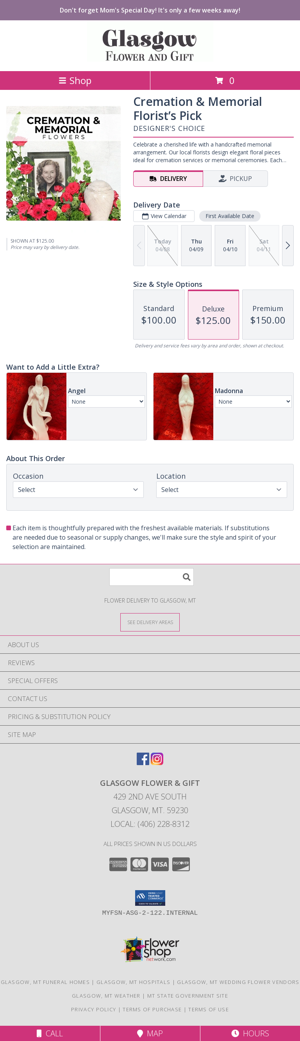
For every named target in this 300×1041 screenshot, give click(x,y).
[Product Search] (151, 577)
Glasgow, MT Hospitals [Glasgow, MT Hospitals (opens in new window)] (133, 982)
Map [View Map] (150, 1033)
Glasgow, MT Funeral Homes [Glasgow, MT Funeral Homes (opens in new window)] (45, 982)
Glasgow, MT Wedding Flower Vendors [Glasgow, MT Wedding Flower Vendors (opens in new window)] (238, 982)
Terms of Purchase (152, 1009)
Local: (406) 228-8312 (150, 824)
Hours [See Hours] (250, 1033)
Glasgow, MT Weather (106, 995)
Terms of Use (208, 1009)
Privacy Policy (93, 1009)
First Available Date (229, 216)
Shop (75, 80)
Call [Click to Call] (50, 1033)
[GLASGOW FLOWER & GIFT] (150, 59)
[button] (150, 898)
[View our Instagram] (157, 762)
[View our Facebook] (143, 762)
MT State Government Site (187, 995)
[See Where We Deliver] (150, 622)
